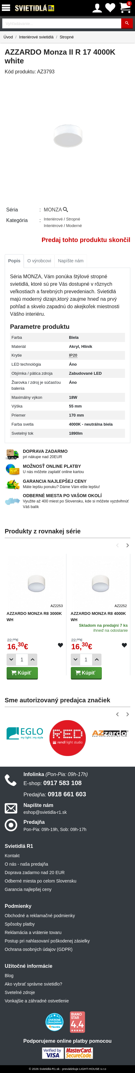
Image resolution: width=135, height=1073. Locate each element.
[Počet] (22, 660)
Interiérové (54, 219)
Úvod (8, 37)
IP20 (73, 355)
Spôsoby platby (20, 924)
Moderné (74, 225)
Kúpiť (21, 672)
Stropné (67, 37)
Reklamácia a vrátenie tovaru (33, 932)
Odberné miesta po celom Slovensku (40, 880)
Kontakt (12, 855)
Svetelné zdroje (20, 992)
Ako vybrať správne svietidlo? (33, 984)
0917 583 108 (52, 782)
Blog (9, 975)
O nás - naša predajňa (26, 864)
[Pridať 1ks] (32, 660)
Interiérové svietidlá (36, 37)
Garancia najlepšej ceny (28, 889)
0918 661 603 (54, 794)
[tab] (14, 261)
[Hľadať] (127, 23)
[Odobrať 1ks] (11, 660)
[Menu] (7, 8)
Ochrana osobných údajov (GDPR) (38, 949)
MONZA (56, 209)
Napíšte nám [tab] (71, 260)
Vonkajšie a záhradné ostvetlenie (37, 1000)
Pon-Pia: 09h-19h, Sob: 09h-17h (54, 829)
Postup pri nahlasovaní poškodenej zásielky (47, 940)
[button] (118, 545)
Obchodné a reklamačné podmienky (40, 915)
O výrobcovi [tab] (39, 260)
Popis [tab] (14, 260)
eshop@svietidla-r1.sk (45, 812)
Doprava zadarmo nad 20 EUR (35, 872)
